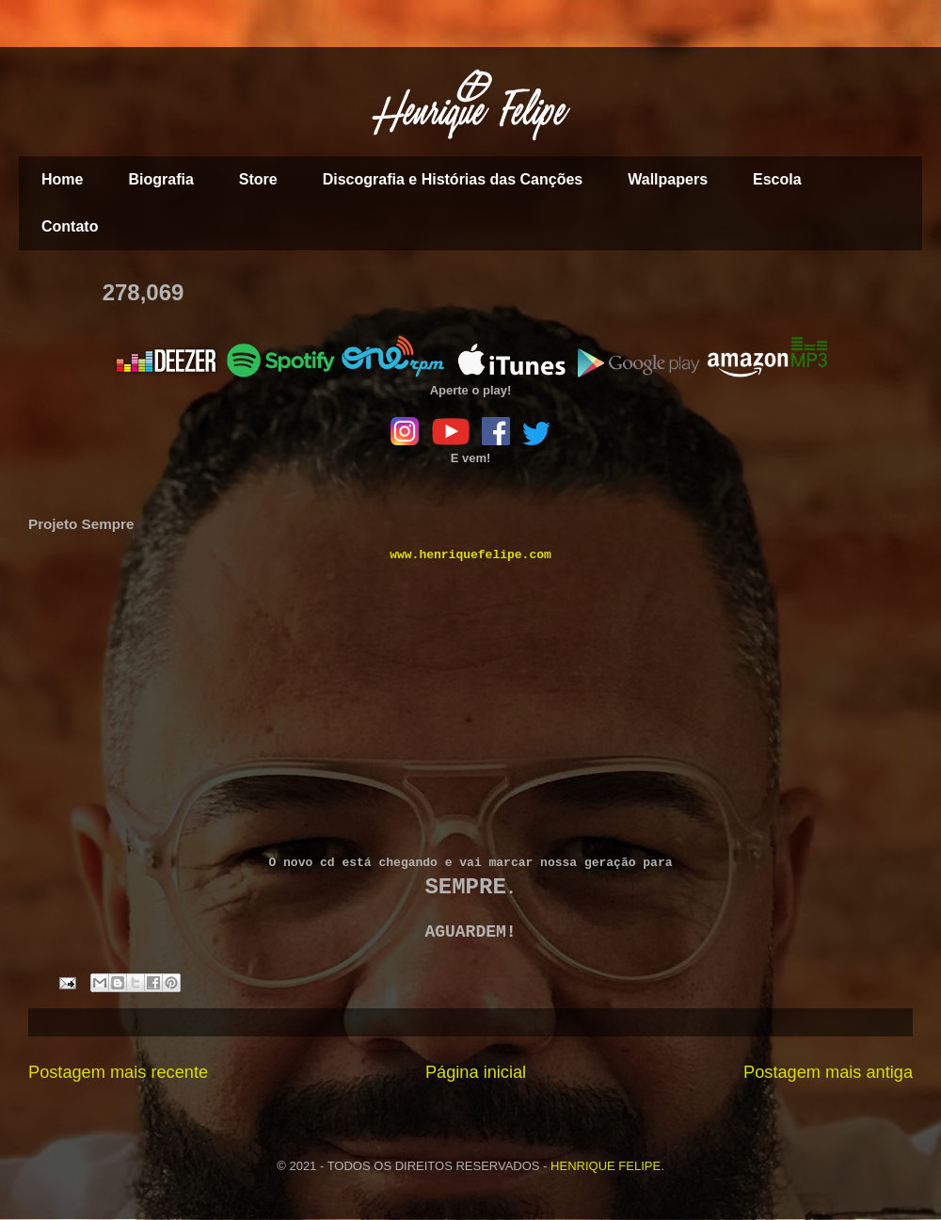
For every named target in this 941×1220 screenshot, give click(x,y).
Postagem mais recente (118, 1072)
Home (62, 179)
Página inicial (475, 1072)
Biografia (160, 179)
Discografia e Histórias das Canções (453, 179)
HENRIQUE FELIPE (605, 1166)
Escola (777, 179)
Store (258, 179)
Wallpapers (668, 179)
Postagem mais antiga (828, 1072)
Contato (69, 226)
